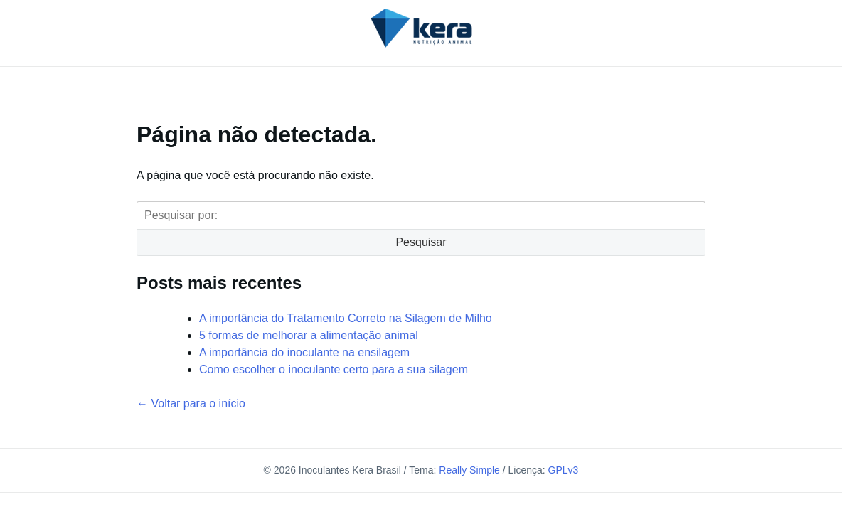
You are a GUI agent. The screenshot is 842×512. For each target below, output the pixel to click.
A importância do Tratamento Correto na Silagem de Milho (345, 318)
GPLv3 (563, 470)
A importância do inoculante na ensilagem (304, 352)
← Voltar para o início (191, 404)
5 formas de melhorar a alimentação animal (308, 335)
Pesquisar (420, 242)
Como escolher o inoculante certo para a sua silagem (333, 369)
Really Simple (469, 470)
